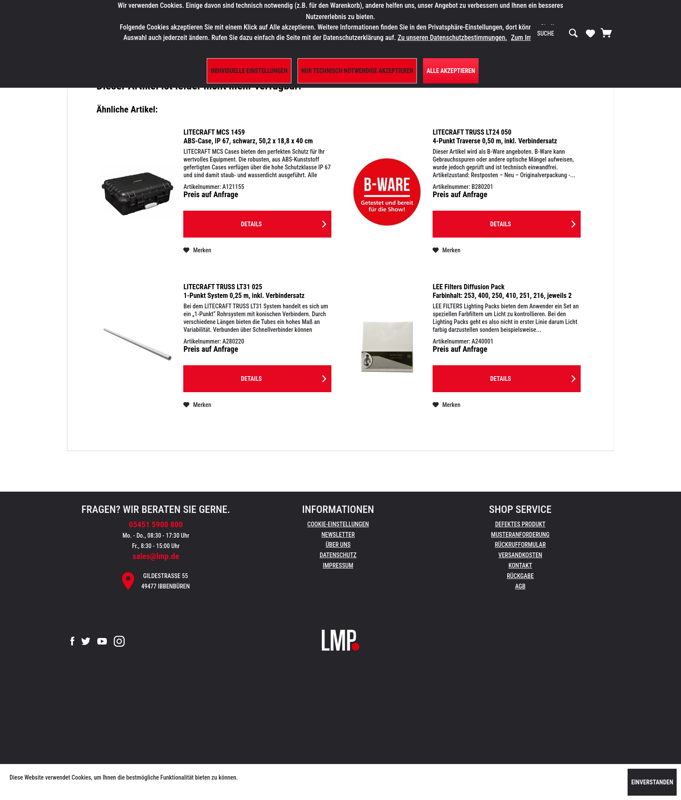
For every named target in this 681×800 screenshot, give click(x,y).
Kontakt (520, 565)
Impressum (338, 565)
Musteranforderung (520, 534)
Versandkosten (520, 555)
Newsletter (338, 534)
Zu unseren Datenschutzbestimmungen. (452, 37)
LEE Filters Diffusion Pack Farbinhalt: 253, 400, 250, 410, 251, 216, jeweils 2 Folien (502, 291)
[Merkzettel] (590, 33)
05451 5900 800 (156, 524)
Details (283, 222)
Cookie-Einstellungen (338, 524)
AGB (520, 586)
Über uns (338, 544)
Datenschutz (338, 555)
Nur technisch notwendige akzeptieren (357, 70)
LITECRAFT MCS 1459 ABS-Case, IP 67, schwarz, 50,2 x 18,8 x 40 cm (248, 136)
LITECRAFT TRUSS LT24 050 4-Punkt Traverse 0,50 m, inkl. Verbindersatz (495, 136)
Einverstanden (652, 782)
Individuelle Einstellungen (249, 70)
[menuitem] (557, 33)
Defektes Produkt (520, 524)
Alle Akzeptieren (450, 70)
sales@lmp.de (155, 556)
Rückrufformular (520, 544)
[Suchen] (573, 33)
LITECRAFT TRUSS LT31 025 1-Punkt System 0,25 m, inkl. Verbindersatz (243, 291)
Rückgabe (520, 575)
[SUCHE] (557, 33)
